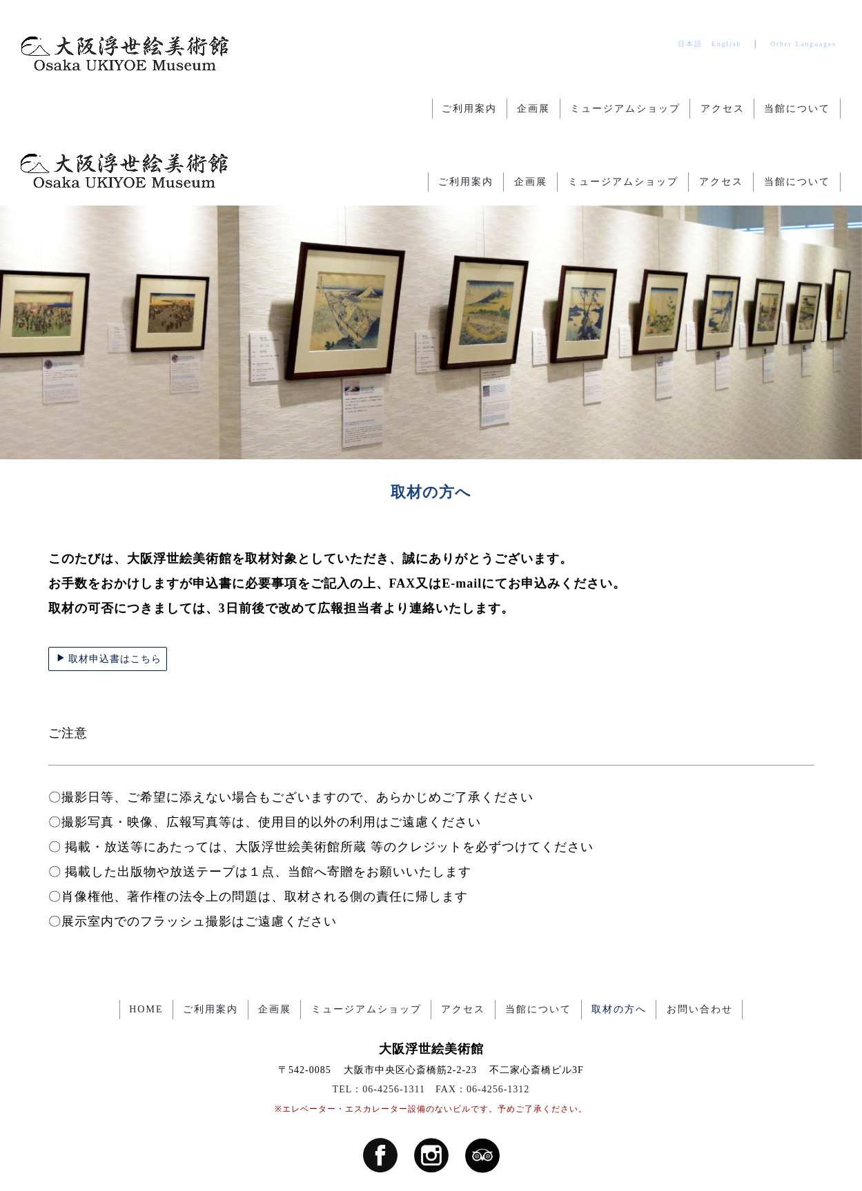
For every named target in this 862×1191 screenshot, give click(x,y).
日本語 (690, 44)
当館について (797, 108)
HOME (143, 943)
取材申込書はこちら (108, 592)
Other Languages (803, 44)
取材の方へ (621, 943)
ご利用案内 (465, 108)
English (726, 44)
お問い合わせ (702, 943)
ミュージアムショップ (623, 108)
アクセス (721, 108)
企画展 (530, 108)
